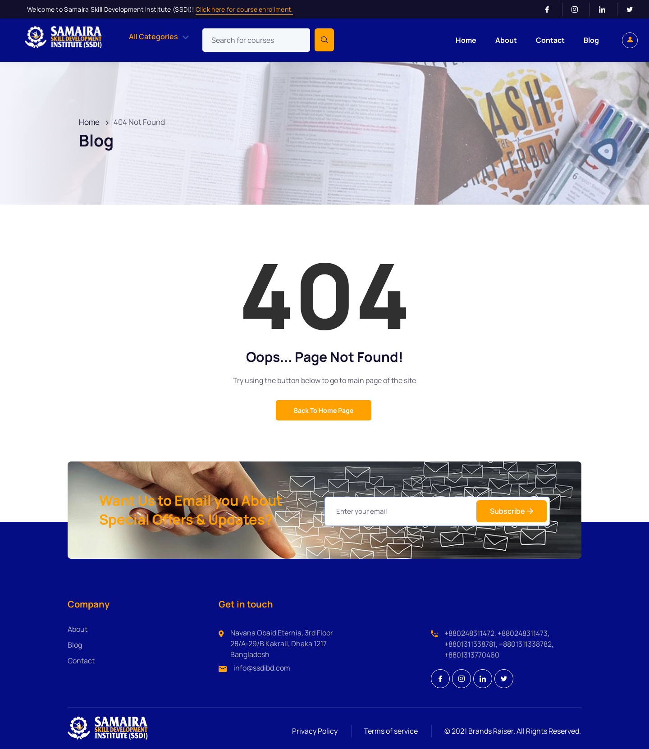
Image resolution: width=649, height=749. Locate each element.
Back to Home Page (323, 410)
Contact (550, 40)
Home (466, 40)
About (506, 40)
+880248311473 (523, 633)
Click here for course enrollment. (244, 9)
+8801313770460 (471, 655)
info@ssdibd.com (261, 668)
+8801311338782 (525, 644)
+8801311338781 (470, 644)
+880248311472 (469, 633)
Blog (591, 40)
